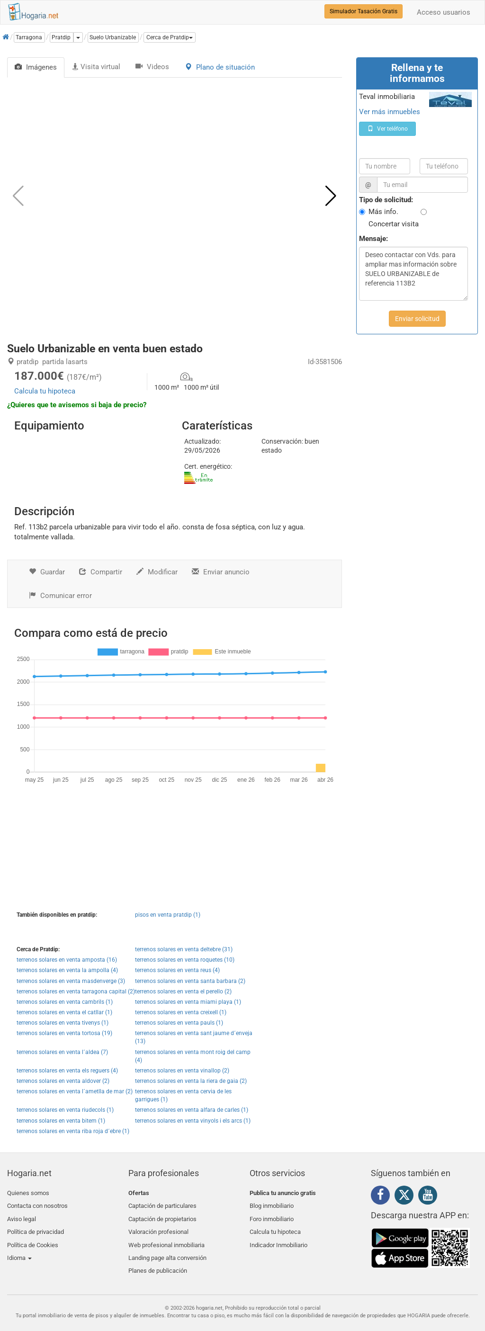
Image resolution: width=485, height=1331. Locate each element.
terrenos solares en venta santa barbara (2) (190, 981)
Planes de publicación (157, 1259)
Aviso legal (21, 1215)
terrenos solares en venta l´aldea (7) (62, 1052)
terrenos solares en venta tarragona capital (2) (76, 991)
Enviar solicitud (417, 318)
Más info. (383, 211)
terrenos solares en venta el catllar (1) (64, 1012)
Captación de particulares (162, 1203)
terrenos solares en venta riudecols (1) (65, 1110)
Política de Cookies (32, 1237)
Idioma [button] (19, 1248)
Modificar (157, 572)
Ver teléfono (388, 128)
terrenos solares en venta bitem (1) (61, 1120)
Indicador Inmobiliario (278, 1237)
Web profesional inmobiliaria (166, 1237)
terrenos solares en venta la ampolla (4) (67, 970)
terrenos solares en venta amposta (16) (67, 959)
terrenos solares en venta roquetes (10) (184, 959)
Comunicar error (60, 595)
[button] (170, 37)
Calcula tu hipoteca (44, 391)
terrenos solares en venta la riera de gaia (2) (191, 1081)
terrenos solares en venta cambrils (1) (65, 1002)
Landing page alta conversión (167, 1248)
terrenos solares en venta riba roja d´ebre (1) (73, 1131)
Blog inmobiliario (272, 1203)
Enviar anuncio (221, 572)
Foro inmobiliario (272, 1215)
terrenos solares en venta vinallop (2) (182, 1070)
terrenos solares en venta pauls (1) (179, 1022)
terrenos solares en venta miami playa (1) (188, 1002)
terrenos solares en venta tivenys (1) (62, 1022)
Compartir (100, 572)
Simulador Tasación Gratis (363, 11)
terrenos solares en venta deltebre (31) (184, 949)
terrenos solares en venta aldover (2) (63, 1081)
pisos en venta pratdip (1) (167, 914)
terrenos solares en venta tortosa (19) (64, 1033)
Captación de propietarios (162, 1215)
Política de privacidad (35, 1226)
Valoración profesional (158, 1226)
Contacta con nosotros (37, 1203)
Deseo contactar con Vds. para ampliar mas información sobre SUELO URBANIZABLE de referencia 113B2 (413, 274)
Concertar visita (393, 224)
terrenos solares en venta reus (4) (177, 970)
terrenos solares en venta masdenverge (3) (71, 981)
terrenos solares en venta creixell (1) (180, 1012)
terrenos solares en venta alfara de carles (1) (191, 1110)
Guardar (47, 572)
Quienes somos (28, 1193)
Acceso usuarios (443, 12)
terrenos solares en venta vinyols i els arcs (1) (193, 1120)
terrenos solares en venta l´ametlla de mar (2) (75, 1091)
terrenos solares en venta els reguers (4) (67, 1070)
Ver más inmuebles (389, 111)
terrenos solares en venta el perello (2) (183, 991)
